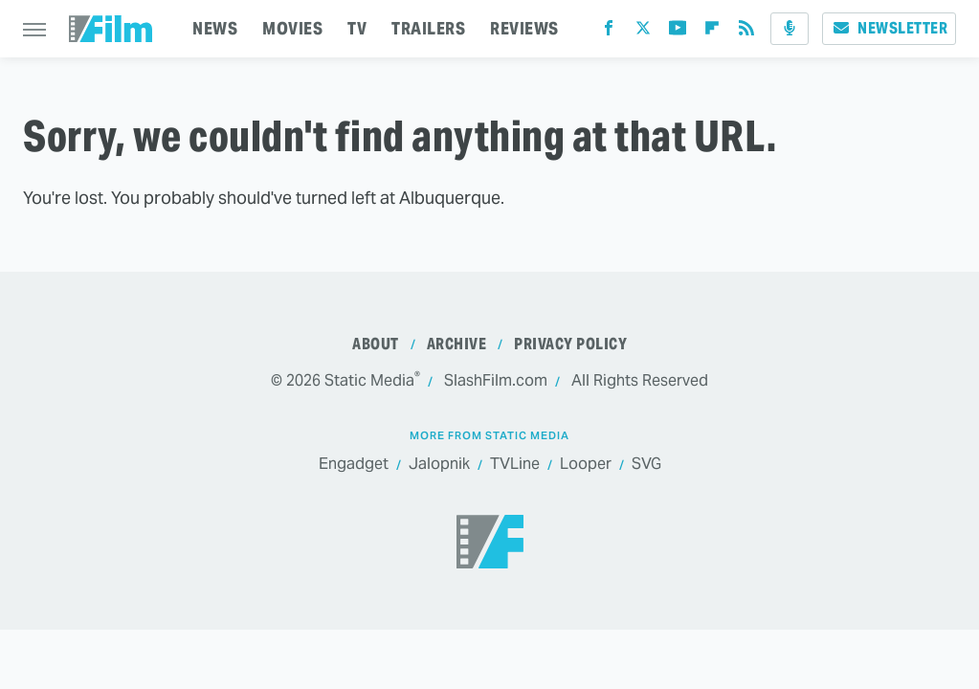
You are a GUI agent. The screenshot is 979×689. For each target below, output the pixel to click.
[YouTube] (677, 32)
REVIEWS (524, 28)
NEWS (214, 28)
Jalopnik (439, 464)
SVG (646, 464)
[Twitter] (643, 32)
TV (357, 28)
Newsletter (889, 28)
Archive (457, 344)
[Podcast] (789, 28)
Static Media (369, 380)
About (375, 344)
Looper (586, 464)
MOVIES (292, 28)
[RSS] (746, 32)
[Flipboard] (712, 32)
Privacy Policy (570, 344)
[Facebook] (608, 32)
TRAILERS (428, 28)
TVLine (515, 464)
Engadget (354, 464)
